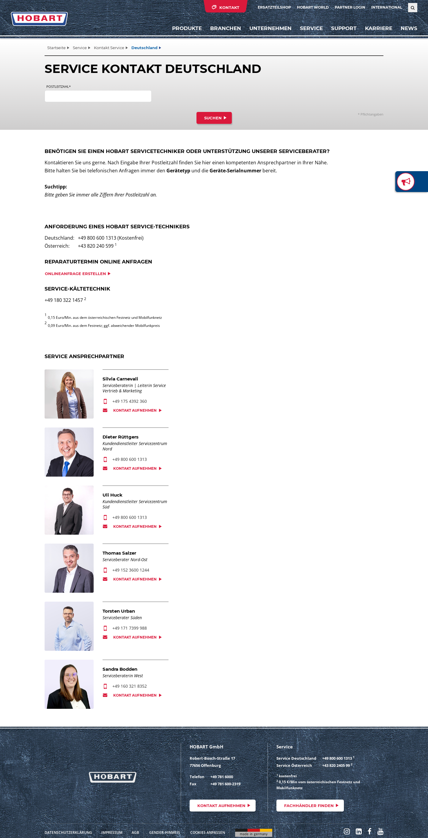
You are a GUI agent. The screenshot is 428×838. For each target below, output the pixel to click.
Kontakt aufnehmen (135, 410)
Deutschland (144, 47)
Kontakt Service (109, 47)
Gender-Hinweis (164, 832)
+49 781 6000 (221, 776)
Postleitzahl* (58, 87)
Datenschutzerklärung (68, 832)
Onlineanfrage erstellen (75, 273)
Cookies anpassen (207, 832)
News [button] (409, 28)
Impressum (111, 832)
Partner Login (350, 7)
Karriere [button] (378, 28)
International (386, 7)
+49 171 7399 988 (129, 628)
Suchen (213, 118)
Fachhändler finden (309, 805)
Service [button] (311, 28)
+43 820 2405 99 (336, 765)
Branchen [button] (225, 28)
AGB (135, 832)
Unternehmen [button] (270, 28)
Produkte (187, 28)
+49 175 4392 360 (129, 401)
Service (80, 47)
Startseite (56, 47)
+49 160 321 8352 (129, 686)
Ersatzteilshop (274, 7)
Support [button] (344, 28)
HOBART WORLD (313, 7)
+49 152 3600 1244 (130, 570)
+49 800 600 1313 (129, 459)
